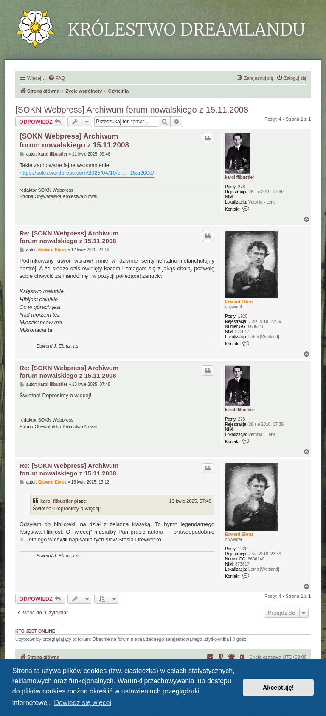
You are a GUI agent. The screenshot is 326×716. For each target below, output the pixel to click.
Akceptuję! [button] (278, 687)
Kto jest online (35, 631)
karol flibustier (239, 177)
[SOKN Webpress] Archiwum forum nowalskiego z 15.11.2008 (131, 109)
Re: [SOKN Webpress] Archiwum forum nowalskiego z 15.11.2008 (69, 237)
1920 (242, 316)
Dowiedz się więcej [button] (82, 702)
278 (241, 186)
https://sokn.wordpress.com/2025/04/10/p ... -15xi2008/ (87, 173)
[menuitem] (56, 78)
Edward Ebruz (239, 302)
